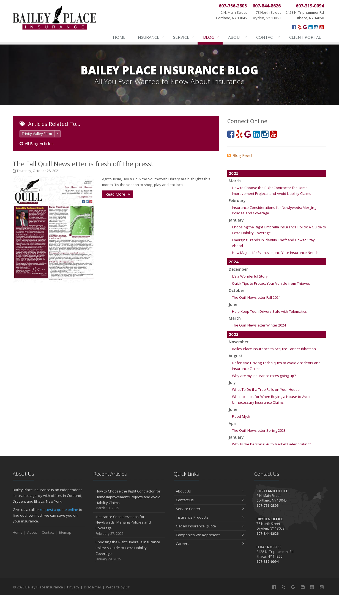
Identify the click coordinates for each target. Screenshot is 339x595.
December (238, 269)
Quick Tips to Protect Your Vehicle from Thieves (271, 283)
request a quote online (59, 509)
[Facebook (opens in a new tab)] (294, 27)
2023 (234, 334)
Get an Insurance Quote (210, 526)
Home (119, 37)
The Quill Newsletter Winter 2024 (259, 325)
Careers (210, 543)
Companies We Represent (210, 534)
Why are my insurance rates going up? (264, 375)
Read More (117, 194)
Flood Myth (241, 416)
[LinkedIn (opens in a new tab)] (310, 27)
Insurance (150, 37)
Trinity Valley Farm (37, 133)
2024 (234, 261)
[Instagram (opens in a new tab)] (316, 27)
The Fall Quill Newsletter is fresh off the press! (83, 163)
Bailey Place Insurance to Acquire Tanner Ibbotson (274, 348)
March (235, 180)
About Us (210, 491)
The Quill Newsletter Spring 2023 (259, 430)
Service (183, 37)
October (236, 290)
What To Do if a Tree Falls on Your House (266, 389)
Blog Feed (239, 155)
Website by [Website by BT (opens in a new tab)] (118, 587)
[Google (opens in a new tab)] (305, 27)
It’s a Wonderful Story (250, 276)
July (232, 382)
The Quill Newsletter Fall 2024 (256, 297)
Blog (211, 37)
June (233, 304)
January (236, 220)
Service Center (210, 508)
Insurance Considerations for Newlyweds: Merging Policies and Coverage (129, 525)
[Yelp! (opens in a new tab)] (299, 27)
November (238, 341)
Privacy (73, 587)
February (237, 200)
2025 (234, 173)
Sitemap (65, 532)
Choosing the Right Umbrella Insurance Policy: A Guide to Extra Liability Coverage (129, 550)
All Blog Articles (37, 143)
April (233, 423)
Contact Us (210, 499)
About (237, 37)
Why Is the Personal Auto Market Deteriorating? (271, 444)
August (235, 355)
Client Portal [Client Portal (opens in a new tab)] (305, 37)
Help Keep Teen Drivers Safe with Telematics (269, 311)
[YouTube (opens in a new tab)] (321, 27)
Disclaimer (92, 587)
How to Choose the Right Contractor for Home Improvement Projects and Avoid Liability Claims (129, 500)
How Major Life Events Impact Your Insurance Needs (275, 252)
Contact (268, 37)
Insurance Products (210, 517)
